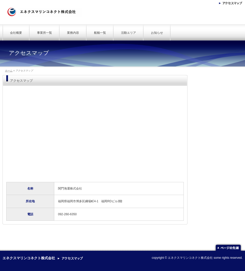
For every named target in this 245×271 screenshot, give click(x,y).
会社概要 (16, 32)
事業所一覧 (44, 32)
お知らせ (157, 32)
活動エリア (128, 32)
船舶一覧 (100, 32)
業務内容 (73, 32)
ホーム (8, 70)
